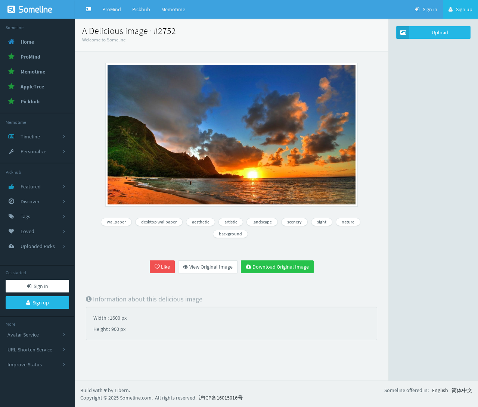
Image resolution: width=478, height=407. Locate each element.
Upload (422, 32)
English (440, 390)
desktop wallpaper (159, 222)
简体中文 (461, 390)
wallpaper (116, 222)
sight (321, 222)
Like (162, 266)
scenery (294, 222)
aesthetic (200, 222)
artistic (230, 222)
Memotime (173, 9)
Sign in (37, 286)
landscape (262, 222)
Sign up (37, 302)
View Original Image (208, 266)
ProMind (111, 9)
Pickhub (141, 9)
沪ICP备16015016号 (221, 397)
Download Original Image (277, 266)
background (230, 234)
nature (348, 222)
